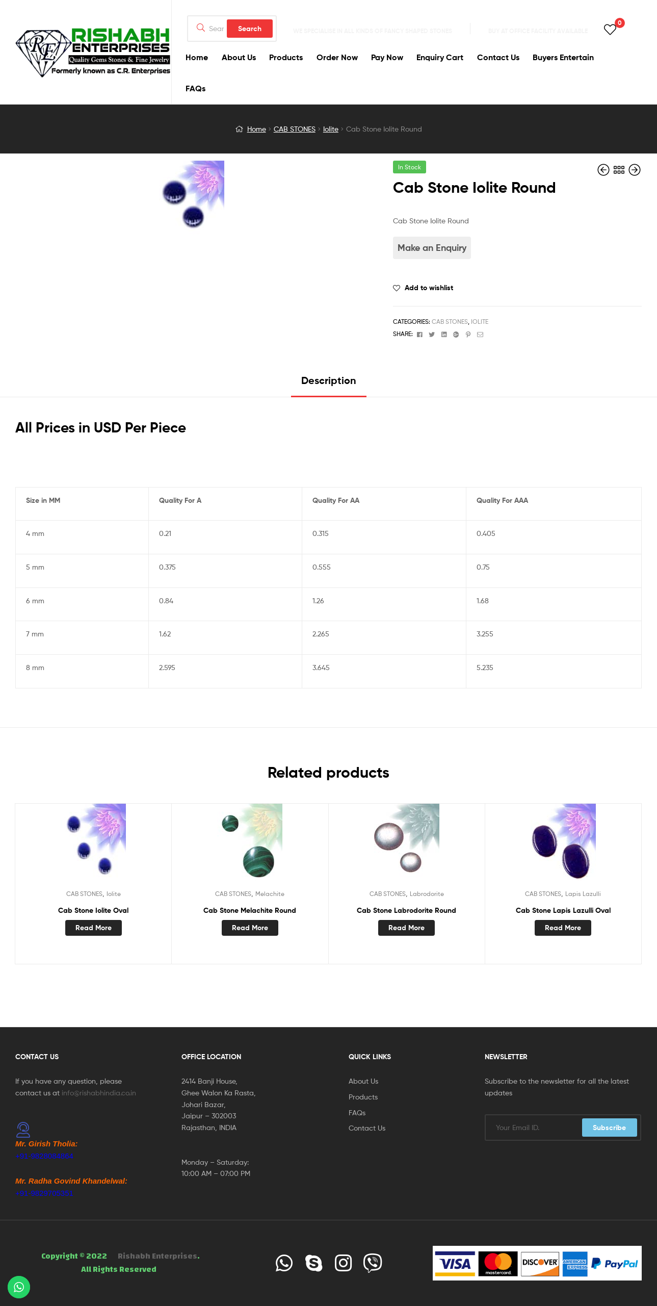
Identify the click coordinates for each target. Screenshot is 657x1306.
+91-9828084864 (44, 1155)
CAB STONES (295, 128)
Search (249, 28)
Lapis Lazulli (583, 894)
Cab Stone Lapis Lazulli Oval (563, 910)
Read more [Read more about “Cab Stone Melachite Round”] (250, 927)
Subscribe (609, 1127)
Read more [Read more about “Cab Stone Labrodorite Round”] (406, 927)
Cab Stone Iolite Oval (93, 910)
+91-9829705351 (44, 1193)
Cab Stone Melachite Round (249, 910)
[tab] (328, 384)
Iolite (330, 128)
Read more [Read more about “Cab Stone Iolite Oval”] (93, 927)
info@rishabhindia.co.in (99, 1092)
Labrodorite (427, 894)
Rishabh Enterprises (157, 1256)
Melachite (269, 894)
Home (256, 128)
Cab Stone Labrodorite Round (406, 910)
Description (328, 380)
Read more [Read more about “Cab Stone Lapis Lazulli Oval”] (563, 927)
